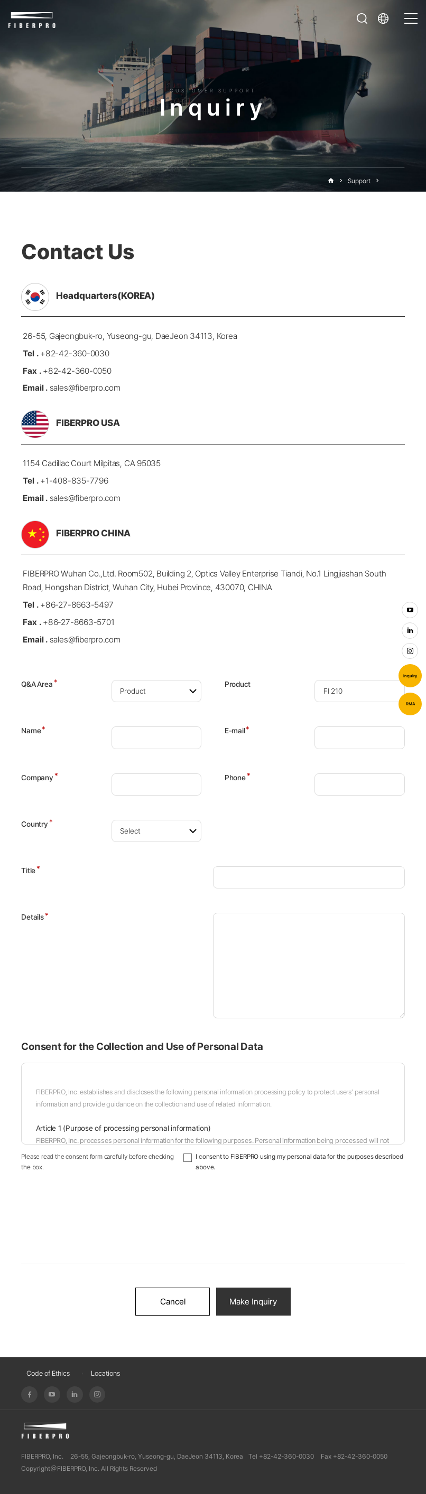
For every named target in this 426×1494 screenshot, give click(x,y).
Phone (238, 777)
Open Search (362, 18)
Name (33, 730)
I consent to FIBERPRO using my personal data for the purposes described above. (299, 1161)
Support (359, 181)
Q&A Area (39, 684)
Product (238, 684)
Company (39, 777)
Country (36, 824)
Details (34, 917)
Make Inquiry (253, 1302)
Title (30, 870)
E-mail (237, 730)
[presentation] (213, 1224)
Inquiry (410, 676)
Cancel (173, 1302)
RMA (410, 704)
